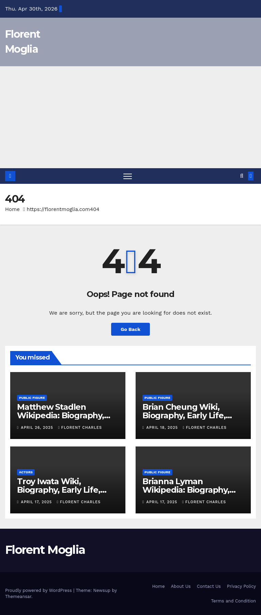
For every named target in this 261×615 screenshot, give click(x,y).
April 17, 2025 (37, 502)
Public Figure (32, 398)
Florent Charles (80, 427)
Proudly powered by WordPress (39, 590)
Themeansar (18, 596)
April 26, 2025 (38, 427)
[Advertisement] (130, 117)
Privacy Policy (241, 586)
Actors (26, 472)
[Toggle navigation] (127, 176)
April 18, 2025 (162, 427)
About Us (181, 586)
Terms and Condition (233, 600)
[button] (241, 176)
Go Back (130, 329)
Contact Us (209, 586)
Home (12, 209)
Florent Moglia (45, 550)
